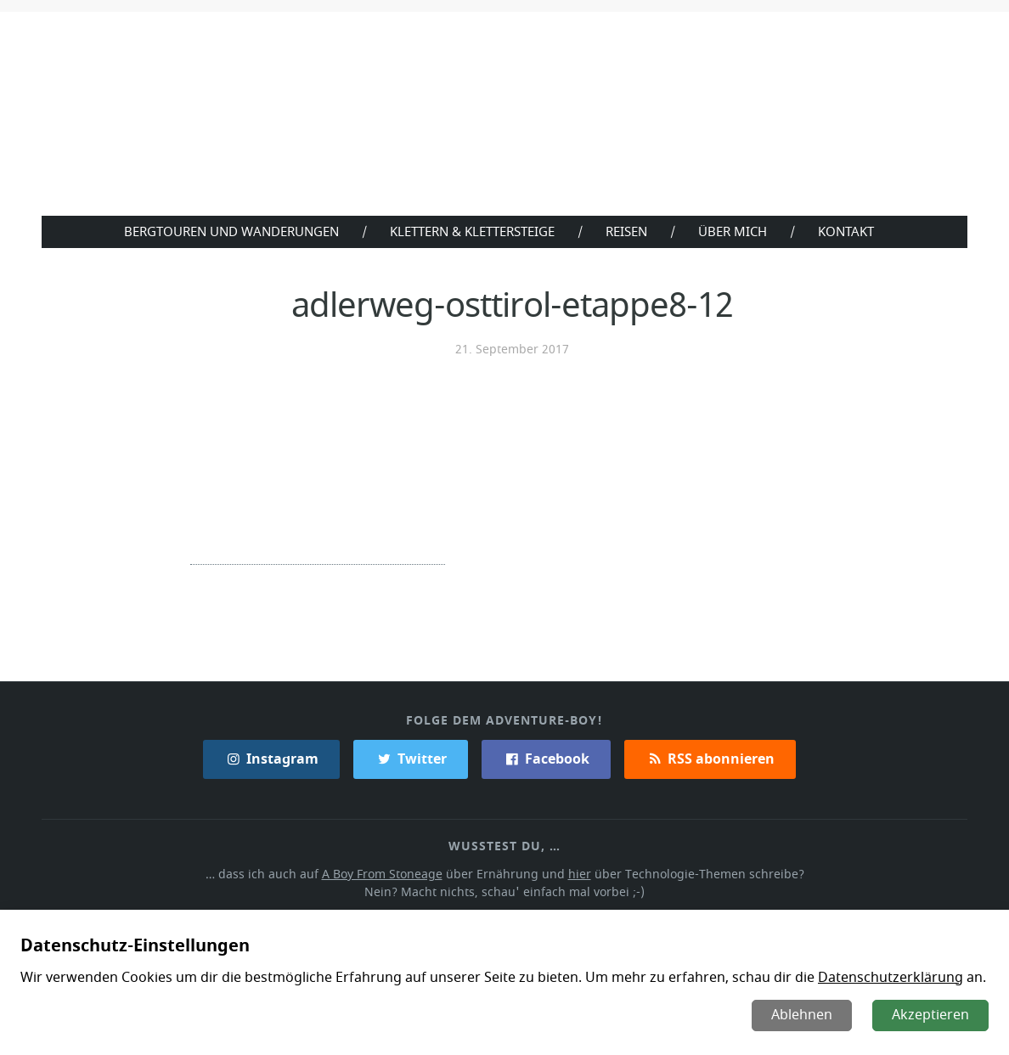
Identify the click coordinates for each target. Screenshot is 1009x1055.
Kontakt (849, 231)
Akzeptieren (931, 1015)
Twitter (411, 757)
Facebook (545, 757)
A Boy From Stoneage (387, 873)
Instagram (272, 757)
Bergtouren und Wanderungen (227, 231)
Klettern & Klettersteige (471, 231)
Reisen (629, 231)
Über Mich (736, 231)
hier (578, 873)
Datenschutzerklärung (879, 977)
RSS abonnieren (709, 757)
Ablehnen (803, 1015)
